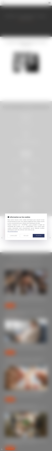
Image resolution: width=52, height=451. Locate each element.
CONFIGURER (13, 235)
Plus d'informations (13, 231)
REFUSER (26, 235)
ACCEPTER (38, 235)
